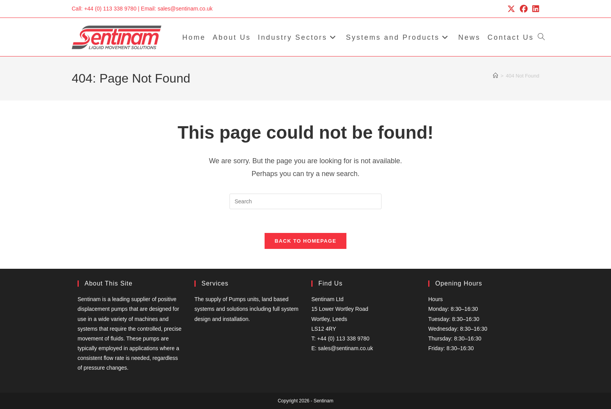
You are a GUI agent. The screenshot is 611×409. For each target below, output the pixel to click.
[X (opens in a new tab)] (511, 9)
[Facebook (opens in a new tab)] (523, 9)
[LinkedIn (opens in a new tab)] (534, 9)
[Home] (495, 76)
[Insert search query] (305, 201)
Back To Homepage (305, 241)
